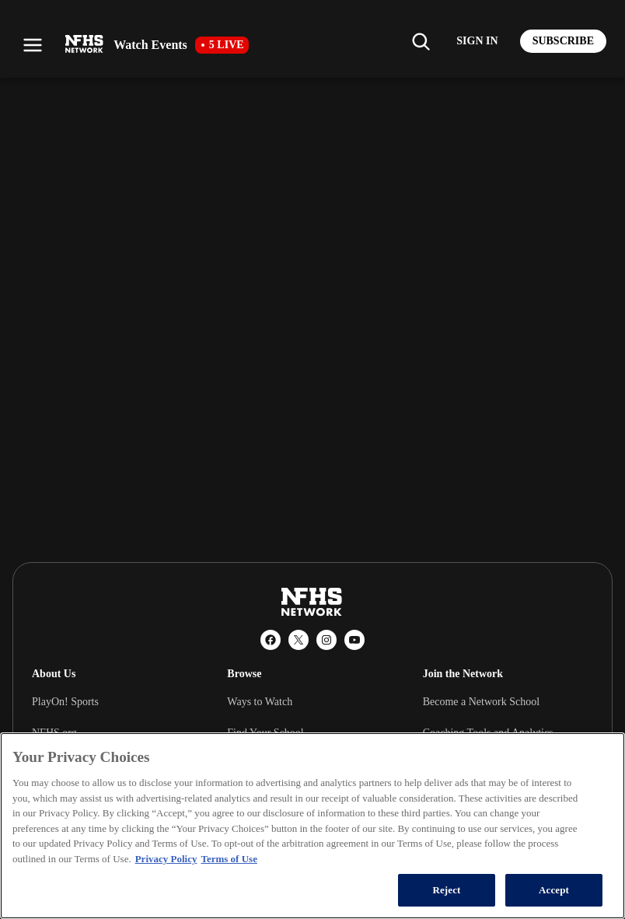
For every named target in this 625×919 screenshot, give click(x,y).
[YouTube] (354, 640)
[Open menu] (33, 45)
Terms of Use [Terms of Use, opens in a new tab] (229, 859)
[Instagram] (326, 640)
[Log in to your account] (477, 41)
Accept (554, 890)
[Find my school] (421, 41)
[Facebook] (270, 640)
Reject (446, 890)
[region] (312, 825)
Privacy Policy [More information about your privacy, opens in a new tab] (166, 859)
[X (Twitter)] (298, 640)
